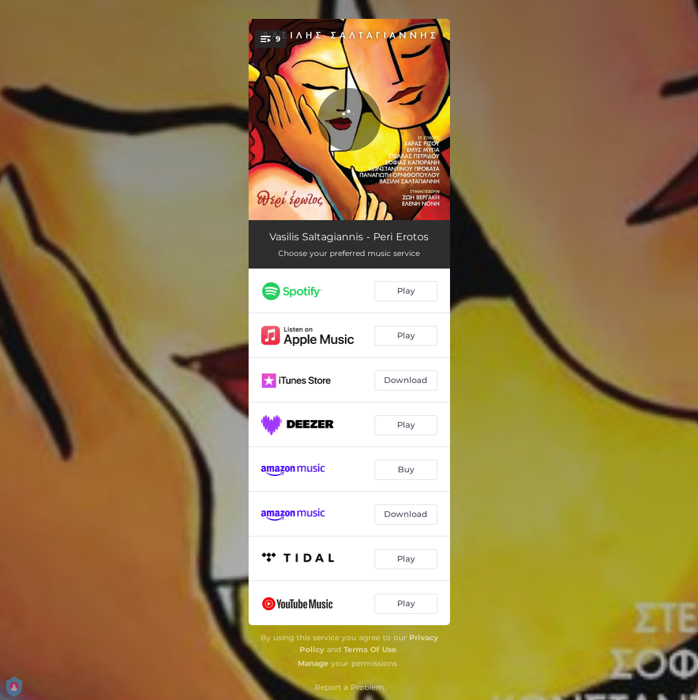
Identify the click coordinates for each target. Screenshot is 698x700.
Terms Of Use (370, 649)
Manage (313, 663)
